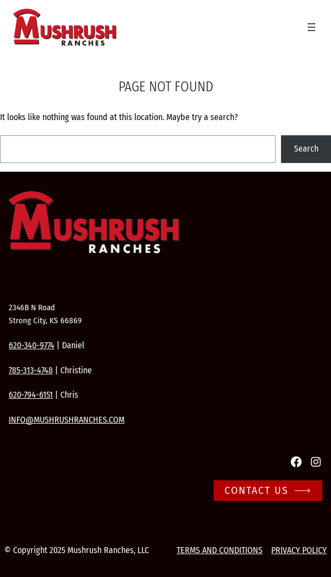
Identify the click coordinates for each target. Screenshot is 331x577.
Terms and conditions (220, 550)
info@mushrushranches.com (66, 420)
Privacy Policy (299, 550)
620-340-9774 (31, 345)
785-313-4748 (31, 370)
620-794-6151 (31, 395)
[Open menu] (311, 27)
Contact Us (256, 491)
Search (306, 148)
